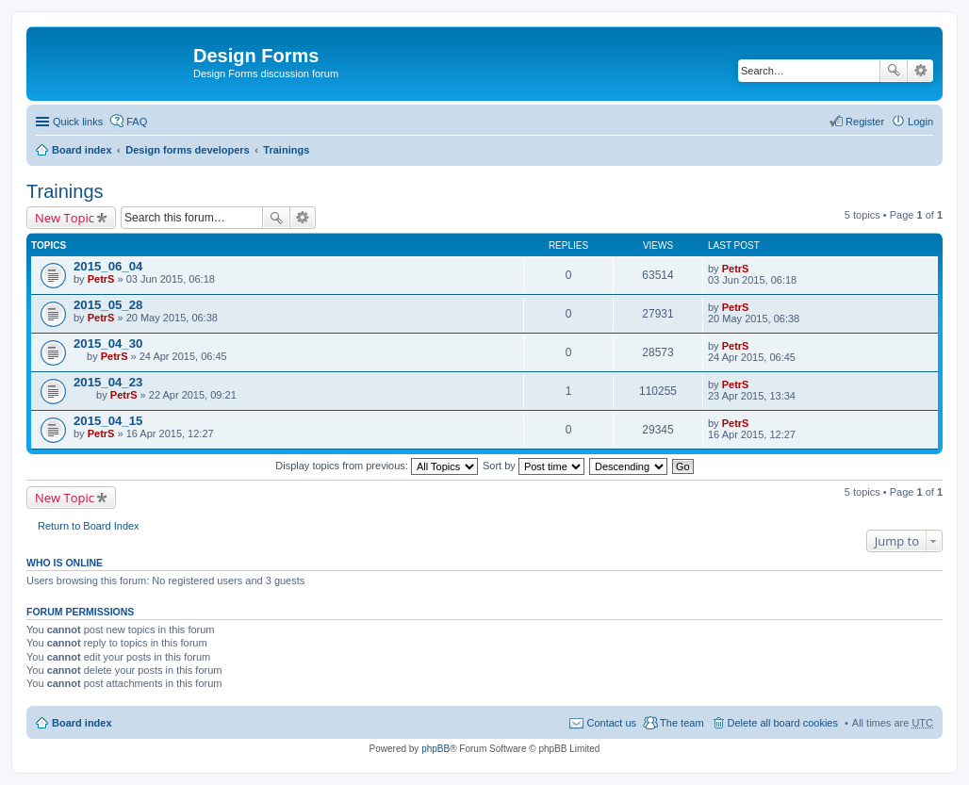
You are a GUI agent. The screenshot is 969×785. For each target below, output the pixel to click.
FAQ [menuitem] (136, 121)
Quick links (78, 121)
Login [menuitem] (920, 121)
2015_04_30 (108, 343)
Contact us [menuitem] (611, 722)
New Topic (64, 217)
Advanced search (920, 70)
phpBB (435, 749)
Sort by (533, 465)
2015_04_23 (108, 382)
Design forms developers (187, 149)
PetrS (101, 279)
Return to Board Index (89, 526)
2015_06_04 (108, 266)
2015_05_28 (108, 305)
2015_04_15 (108, 421)
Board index (82, 149)
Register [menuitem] (865, 121)
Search (893, 70)
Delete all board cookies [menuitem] (783, 722)
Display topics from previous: (376, 465)
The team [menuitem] (681, 722)
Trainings (286, 149)
